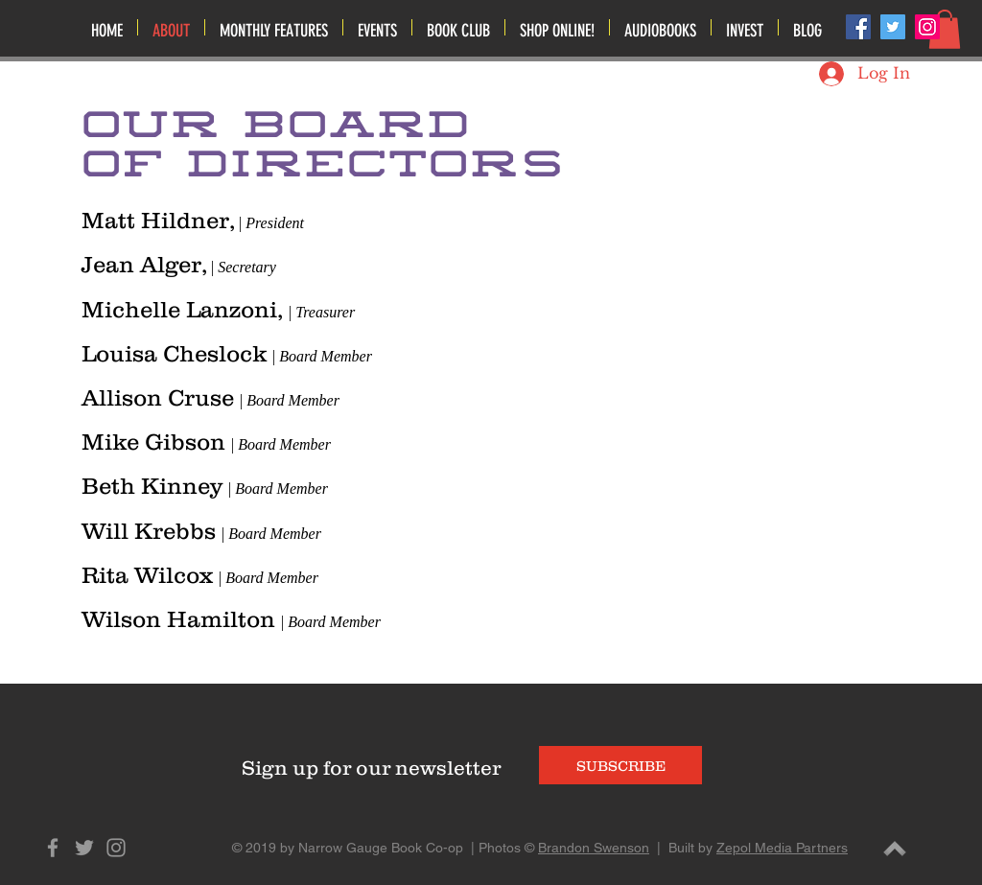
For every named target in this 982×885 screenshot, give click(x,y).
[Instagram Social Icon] (927, 26)
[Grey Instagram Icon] (116, 847)
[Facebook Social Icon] (858, 26)
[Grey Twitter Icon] (84, 847)
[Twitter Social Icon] (892, 26)
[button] (377, 27)
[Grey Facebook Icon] (52, 847)
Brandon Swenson (593, 847)
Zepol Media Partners (782, 847)
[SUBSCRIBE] (620, 765)
